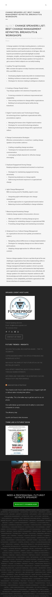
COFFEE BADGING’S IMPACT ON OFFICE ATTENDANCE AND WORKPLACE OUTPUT (24, 357)
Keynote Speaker (36, 38)
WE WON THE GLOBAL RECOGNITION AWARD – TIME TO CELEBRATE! (24, 350)
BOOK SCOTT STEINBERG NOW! (26, 504)
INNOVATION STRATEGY (16, 385)
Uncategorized (24, 38)
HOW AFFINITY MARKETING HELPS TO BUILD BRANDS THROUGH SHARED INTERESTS (23, 371)
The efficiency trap (11, 412)
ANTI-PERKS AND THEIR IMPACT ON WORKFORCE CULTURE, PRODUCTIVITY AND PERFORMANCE (25, 377)
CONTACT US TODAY (14, 337)
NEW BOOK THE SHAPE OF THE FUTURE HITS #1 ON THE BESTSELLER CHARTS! (24, 364)
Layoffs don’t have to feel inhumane (17, 417)
